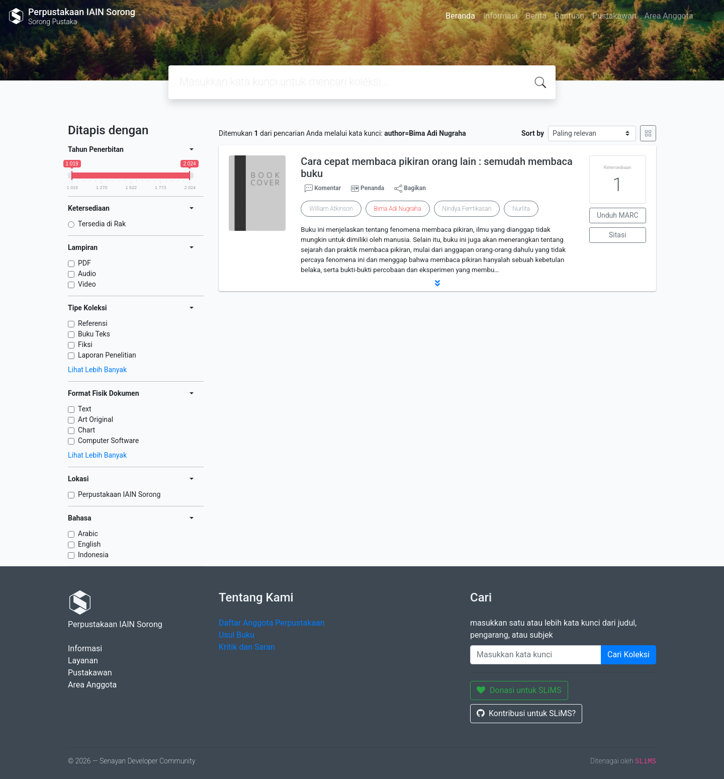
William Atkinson (330, 208)
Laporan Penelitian (107, 355)
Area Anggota (669, 16)
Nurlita (520, 208)
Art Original (95, 419)
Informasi (500, 16)
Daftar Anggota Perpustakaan (272, 623)
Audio (87, 274)
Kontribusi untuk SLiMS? (526, 713)
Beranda (460, 16)
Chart (86, 430)
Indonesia (93, 555)
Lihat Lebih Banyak (97, 370)
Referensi (93, 323)
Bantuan (569, 16)
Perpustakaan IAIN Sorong (119, 494)
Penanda (372, 188)
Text (85, 409)
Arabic (88, 534)
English (89, 544)
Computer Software (108, 441)
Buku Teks (94, 334)
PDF (84, 263)
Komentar (323, 189)
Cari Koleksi (628, 654)
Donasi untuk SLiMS (519, 690)
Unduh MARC (618, 215)
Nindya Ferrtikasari (467, 208)
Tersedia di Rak (102, 224)
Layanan (83, 660)
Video (87, 284)
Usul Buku (236, 635)
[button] (437, 283)
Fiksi (85, 344)
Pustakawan (614, 16)
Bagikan (410, 189)
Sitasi (617, 235)
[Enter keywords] (535, 654)
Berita (536, 16)
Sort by (532, 133)
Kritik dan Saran (247, 647)
